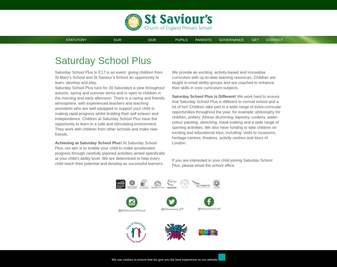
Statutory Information (76, 41)
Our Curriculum (152, 41)
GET (255, 40)
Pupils (181, 40)
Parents (203, 40)
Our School (117, 41)
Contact (274, 40)
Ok (221, 257)
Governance (231, 40)
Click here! (168, 5)
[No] (331, 259)
